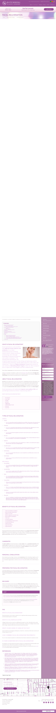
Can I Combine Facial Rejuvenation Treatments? (13, 337)
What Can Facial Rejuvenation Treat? (11, 326)
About (31, 4)
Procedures (36, 4)
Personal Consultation (7, 331)
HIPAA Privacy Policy (50, 700)
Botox (7, 476)
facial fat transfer (10, 447)
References (5, 339)
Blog (39, 700)
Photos (44, 4)
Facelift (44, 333)
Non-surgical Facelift (47, 340)
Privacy (50, 399)
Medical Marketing (45, 699)
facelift (8, 422)
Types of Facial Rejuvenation (8, 327)
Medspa (41, 4)
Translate (52, 4)
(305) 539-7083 (25, 372)
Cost (4, 333)
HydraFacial (9, 492)
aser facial (8, 487)
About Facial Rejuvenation (8, 325)
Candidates (5, 330)
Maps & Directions (10, 688)
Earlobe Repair (46, 328)
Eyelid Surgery (46, 330)
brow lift (8, 437)
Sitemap (42, 700)
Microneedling (8, 465)
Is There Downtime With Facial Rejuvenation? (12, 338)
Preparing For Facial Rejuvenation (9, 332)
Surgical (6, 328)
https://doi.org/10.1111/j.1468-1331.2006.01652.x (13, 668)
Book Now (48, 711)
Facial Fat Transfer (46, 335)
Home (4, 17)
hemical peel (9, 482)
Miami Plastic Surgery (11, 17)
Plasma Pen (8, 497)
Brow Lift (45, 323)
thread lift (8, 427)
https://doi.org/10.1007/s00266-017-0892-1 (25, 665)
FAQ (4, 334)
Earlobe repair (8, 457)
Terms (52, 399)
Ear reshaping (8, 452)
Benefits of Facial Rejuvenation (8, 329)
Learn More (48, 9)
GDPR (45, 700)
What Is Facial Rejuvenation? (10, 335)
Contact (48, 4)
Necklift (44, 337)
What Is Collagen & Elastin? (9, 336)
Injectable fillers (9, 471)
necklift (8, 432)
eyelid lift (8, 442)
